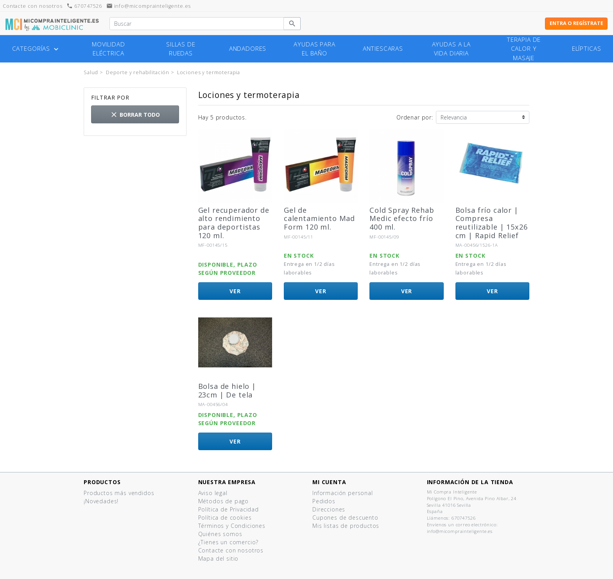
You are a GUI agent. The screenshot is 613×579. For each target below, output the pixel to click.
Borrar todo (135, 114)
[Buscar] (196, 23)
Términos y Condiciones (231, 525)
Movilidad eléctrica (108, 48)
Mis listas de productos (345, 525)
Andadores (248, 49)
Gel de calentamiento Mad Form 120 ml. (319, 218)
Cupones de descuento (345, 517)
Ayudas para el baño (314, 48)
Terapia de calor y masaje (524, 49)
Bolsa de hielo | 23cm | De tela (227, 390)
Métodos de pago (223, 501)
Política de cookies (225, 517)
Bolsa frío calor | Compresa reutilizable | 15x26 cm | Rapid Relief (491, 223)
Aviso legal (213, 493)
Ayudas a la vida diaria (451, 48)
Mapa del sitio (218, 558)
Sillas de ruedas (180, 48)
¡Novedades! (101, 501)
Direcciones (328, 509)
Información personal (342, 493)
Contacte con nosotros (231, 550)
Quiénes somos (220, 534)
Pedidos (323, 501)
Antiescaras (383, 49)
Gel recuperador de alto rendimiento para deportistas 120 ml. (233, 223)
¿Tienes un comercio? (228, 542)
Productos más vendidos (119, 493)
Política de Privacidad (228, 509)
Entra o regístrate (576, 23)
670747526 (84, 6)
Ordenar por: (414, 117)
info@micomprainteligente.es (148, 6)
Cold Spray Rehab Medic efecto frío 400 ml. (401, 218)
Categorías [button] (36, 49)
